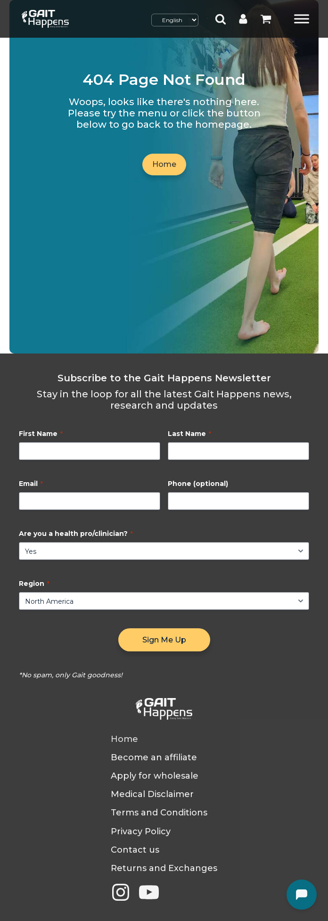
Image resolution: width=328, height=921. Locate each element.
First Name (41, 433)
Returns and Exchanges (164, 868)
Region (34, 583)
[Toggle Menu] (301, 18)
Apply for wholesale (154, 776)
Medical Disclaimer (152, 794)
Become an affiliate (154, 757)
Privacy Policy (141, 831)
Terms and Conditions (159, 812)
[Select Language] (174, 20)
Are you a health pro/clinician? (76, 533)
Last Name (189, 433)
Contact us (135, 850)
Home (164, 164)
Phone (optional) (198, 483)
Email (31, 483)
